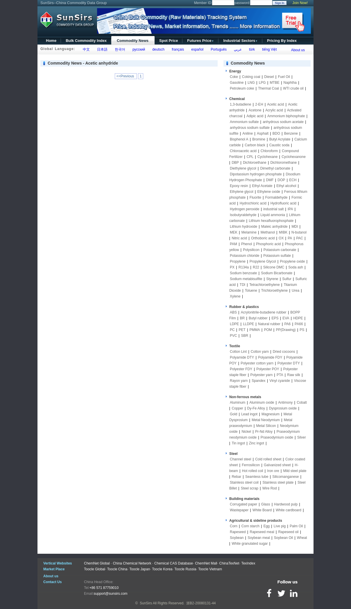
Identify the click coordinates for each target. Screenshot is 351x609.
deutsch (157, 49)
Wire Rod (269, 488)
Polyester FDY (241, 369)
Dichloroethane (254, 163)
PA (290, 238)
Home (51, 40)
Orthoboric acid (263, 238)
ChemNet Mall (206, 563)
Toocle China (117, 569)
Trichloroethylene (274, 291)
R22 (256, 267)
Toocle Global (94, 569)
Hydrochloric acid (253, 203)
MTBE (274, 83)
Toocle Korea (162, 569)
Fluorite (255, 197)
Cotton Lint (238, 352)
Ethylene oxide (268, 192)
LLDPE (248, 324)
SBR (244, 336)
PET (242, 330)
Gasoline (236, 83)
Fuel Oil (284, 77)
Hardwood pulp (286, 504)
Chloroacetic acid (243, 151)
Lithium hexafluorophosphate (271, 221)
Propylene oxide (292, 261)
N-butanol (299, 232)
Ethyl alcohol (286, 186)
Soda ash (295, 267)
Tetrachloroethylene (264, 285)
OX (281, 238)
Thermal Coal (268, 88)
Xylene (235, 296)
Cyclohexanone (294, 157)
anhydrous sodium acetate (283, 122)
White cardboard (288, 510)
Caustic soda (279, 145)
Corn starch (250, 526)
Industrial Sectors (240, 40)
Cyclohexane (267, 157)
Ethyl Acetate (262, 186)
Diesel (269, 77)
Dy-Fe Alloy (256, 408)
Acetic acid (275, 104)
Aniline (247, 133)
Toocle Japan (139, 569)
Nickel (246, 432)
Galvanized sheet (277, 465)
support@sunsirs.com (110, 594)
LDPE (234, 324)
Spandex (258, 381)
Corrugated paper (243, 504)
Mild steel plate (294, 471)
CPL (250, 157)
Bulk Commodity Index (86, 40)
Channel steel (240, 459)
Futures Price (200, 40)
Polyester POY (267, 369)
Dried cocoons (284, 352)
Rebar (236, 477)
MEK (233, 232)
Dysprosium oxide (283, 408)
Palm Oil (296, 526)
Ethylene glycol (241, 192)
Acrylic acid (274, 110)
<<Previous (126, 76)
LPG (262, 83)
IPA (290, 209)
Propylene (238, 261)
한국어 (119, 49)
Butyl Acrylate (280, 139)
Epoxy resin (239, 186)
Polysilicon (251, 250)
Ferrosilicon (251, 465)
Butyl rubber (258, 318)
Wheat (302, 538)
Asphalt (262, 133)
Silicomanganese (285, 477)
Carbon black (255, 145)
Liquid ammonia (272, 215)
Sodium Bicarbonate (276, 273)
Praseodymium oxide (277, 437)
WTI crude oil (293, 88)
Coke (234, 77)
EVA (285, 318)
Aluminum (237, 402)
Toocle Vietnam (210, 569)
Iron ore (273, 471)
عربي (237, 49)
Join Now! (300, 3)
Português (218, 49)
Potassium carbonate (280, 250)
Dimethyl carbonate (275, 168)
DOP (281, 180)
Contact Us (52, 582)
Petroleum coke (242, 88)
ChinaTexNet (229, 563)
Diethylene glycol (243, 168)
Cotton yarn (260, 352)
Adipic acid (254, 116)
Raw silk (293, 375)
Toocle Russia (185, 569)
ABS (233, 312)
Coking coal (251, 77)
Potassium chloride (244, 256)
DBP (235, 163)
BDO (276, 133)
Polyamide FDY (270, 357)
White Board (262, 510)
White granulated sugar (250, 544)
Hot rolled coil (252, 471)
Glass (265, 504)
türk (251, 49)
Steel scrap (249, 488)
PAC (299, 238)
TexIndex (248, 563)
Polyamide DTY (242, 357)
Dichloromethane (283, 163)
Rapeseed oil (288, 532)
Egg (267, 526)
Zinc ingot (256, 443)
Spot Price (168, 40)
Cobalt (302, 402)
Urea (295, 291)
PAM (233, 244)
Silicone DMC (273, 267)
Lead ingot (249, 414)
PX (232, 267)
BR (242, 318)
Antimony (285, 402)
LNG (251, 83)
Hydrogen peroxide (244, 209)
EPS (274, 318)
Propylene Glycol (263, 261)
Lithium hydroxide (243, 227)
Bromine (258, 139)
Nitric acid (239, 238)
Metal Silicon (266, 426)
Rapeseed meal (262, 532)
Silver (301, 437)
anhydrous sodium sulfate (250, 128)
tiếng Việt (268, 49)
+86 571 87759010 (104, 588)
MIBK (283, 232)
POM (268, 330)
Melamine (249, 232)
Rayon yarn (239, 381)
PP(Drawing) (286, 330)
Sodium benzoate (243, 273)
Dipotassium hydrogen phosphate (256, 174)
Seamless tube (256, 477)
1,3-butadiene (240, 104)
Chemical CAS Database (173, 563)
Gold (233, 414)
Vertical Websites (57, 563)
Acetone (255, 110)
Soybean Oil (283, 538)
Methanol (268, 232)
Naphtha (290, 83)
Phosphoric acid (268, 244)
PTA (280, 375)
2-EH (259, 104)
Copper (237, 408)
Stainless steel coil (244, 482)
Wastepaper (239, 510)
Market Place (54, 569)
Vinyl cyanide (279, 381)
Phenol (246, 244)
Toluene (251, 291)
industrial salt (273, 209)
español (196, 49)
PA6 (287, 324)
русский (137, 49)
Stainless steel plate (278, 482)
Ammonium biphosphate (286, 116)
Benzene (291, 133)
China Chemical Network (132, 563)
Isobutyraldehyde (243, 215)
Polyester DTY (288, 363)
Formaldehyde (276, 197)
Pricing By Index (282, 40)
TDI (242, 285)
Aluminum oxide (261, 402)
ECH (292, 180)
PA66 (299, 324)
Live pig (280, 526)
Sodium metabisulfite (246, 279)
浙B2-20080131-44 (201, 603)
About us (298, 50)
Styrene (272, 279)
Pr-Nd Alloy (264, 432)
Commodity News (132, 40)
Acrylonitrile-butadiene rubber (263, 312)
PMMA (255, 330)
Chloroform (269, 151)
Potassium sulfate (277, 256)
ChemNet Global (97, 563)
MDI (294, 227)
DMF (270, 180)
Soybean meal (259, 538)
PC (232, 330)
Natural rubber (269, 324)
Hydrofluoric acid (283, 203)
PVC (233, 336)
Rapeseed (238, 532)
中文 (85, 49)
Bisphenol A (239, 139)
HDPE (298, 318)
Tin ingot (238, 443)
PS (302, 330)
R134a (244, 267)
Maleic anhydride (274, 227)
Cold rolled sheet (268, 459)
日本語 (101, 49)
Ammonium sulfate (244, 122)
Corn (233, 526)
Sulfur (286, 279)
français (177, 49)
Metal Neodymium (266, 420)
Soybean (236, 538)
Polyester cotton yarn (257, 363)
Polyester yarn (261, 375)
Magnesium (271, 414)
